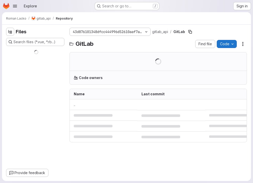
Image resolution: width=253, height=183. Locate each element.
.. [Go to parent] (74, 104)
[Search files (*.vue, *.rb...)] (35, 42)
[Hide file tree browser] (10, 32)
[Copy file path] (190, 32)
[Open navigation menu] (15, 6)
